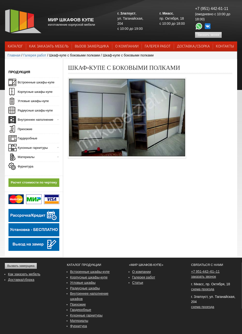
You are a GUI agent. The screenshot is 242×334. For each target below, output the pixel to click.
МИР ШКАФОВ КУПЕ (71, 19)
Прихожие (25, 129)
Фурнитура (25, 166)
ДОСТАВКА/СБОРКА (193, 46)
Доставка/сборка (21, 280)
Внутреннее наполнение (35, 119)
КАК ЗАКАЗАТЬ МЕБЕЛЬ (49, 46)
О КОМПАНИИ (126, 46)
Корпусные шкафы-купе (35, 92)
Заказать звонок (208, 35)
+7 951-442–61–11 (205, 271)
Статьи (137, 283)
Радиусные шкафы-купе (35, 110)
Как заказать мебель (24, 274)
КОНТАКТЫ (225, 46)
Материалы (26, 157)
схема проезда (202, 289)
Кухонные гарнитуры (33, 148)
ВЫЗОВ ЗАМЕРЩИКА (92, 46)
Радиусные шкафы (85, 288)
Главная (14, 55)
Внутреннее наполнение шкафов (89, 296)
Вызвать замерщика (20, 266)
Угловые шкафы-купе (33, 101)
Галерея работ (158, 46)
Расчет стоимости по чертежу (34, 182)
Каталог (15, 46)
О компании (141, 272)
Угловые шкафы (83, 283)
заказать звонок (203, 276)
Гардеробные (27, 138)
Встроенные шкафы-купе (36, 82)
